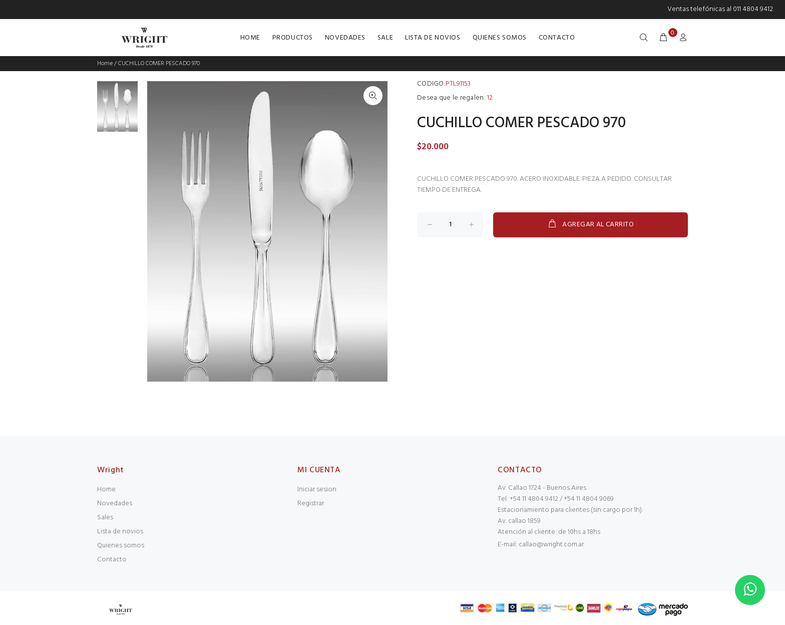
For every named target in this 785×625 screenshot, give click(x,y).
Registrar (310, 503)
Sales (105, 517)
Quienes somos (120, 545)
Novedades (114, 503)
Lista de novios (120, 531)
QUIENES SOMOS (500, 38)
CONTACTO (557, 38)
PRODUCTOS (292, 38)
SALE (385, 38)
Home (105, 64)
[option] (117, 111)
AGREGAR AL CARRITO (590, 224)
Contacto (112, 559)
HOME (250, 38)
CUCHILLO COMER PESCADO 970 (159, 64)
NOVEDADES (345, 38)
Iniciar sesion (316, 489)
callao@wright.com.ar (551, 544)
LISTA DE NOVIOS (432, 38)
